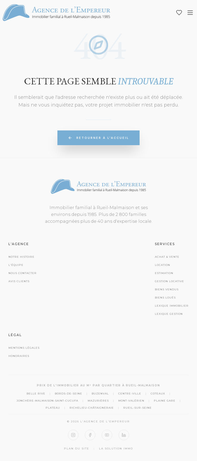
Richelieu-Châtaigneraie (92, 407)
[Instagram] (73, 435)
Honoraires (18, 356)
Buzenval (100, 393)
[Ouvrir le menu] (190, 12)
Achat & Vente (167, 257)
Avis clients (18, 281)
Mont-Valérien (131, 400)
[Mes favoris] (179, 12)
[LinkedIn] (124, 435)
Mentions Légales (24, 347)
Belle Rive (36, 393)
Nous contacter (22, 273)
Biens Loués (165, 297)
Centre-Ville (129, 393)
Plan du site (76, 448)
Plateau (53, 407)
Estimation (164, 273)
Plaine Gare (164, 400)
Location (162, 265)
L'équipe (15, 265)
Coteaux (158, 393)
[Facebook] (90, 435)
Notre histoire (21, 257)
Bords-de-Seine (68, 393)
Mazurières (98, 400)
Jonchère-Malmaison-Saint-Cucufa (47, 400)
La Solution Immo (116, 448)
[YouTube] (107, 435)
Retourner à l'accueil (98, 138)
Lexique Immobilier (172, 305)
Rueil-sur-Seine (137, 407)
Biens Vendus (167, 289)
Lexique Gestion (169, 314)
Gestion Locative (169, 281)
